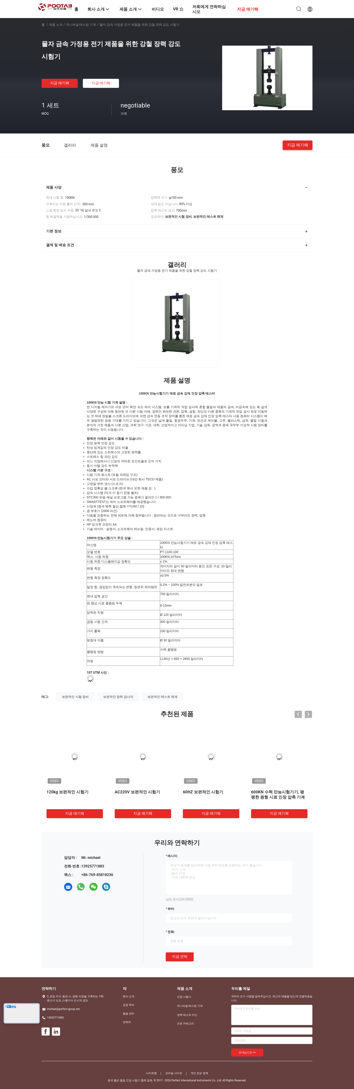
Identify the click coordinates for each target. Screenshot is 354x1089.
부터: (171, 909)
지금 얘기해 (59, 83)
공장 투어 (128, 1005)
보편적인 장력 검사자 (118, 697)
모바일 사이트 (173, 1073)
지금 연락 (179, 956)
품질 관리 (128, 1013)
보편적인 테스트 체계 (162, 697)
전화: (171, 932)
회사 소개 (128, 996)
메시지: (173, 856)
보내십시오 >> (247, 1052)
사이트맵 (151, 1073)
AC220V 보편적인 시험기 (137, 792)
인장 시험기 (184, 996)
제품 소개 (55, 24)
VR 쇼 (178, 9)
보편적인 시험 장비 (75, 697)
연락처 (127, 1022)
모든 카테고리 (185, 1023)
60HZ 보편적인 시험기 (203, 792)
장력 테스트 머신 (187, 1015)
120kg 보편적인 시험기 (67, 792)
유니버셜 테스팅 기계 (81, 24)
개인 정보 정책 (199, 1073)
